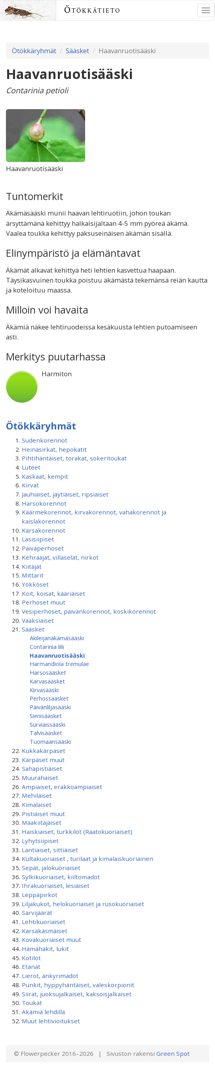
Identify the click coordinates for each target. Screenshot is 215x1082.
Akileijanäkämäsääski (57, 638)
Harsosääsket (48, 672)
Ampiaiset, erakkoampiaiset (62, 787)
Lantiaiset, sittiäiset (50, 850)
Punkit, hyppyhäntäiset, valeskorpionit (78, 985)
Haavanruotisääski (57, 655)
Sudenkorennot (44, 440)
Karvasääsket (47, 681)
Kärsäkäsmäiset (44, 931)
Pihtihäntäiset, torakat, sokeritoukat (74, 458)
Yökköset (35, 584)
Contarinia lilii (47, 647)
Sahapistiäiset (42, 768)
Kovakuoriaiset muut (51, 939)
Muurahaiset (40, 778)
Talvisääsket (46, 733)
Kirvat (30, 485)
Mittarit (33, 575)
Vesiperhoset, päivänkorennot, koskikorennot (89, 611)
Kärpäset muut (43, 760)
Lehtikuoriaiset (43, 922)
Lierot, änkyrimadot (50, 976)
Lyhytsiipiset (40, 841)
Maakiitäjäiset (41, 822)
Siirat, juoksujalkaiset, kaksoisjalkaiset (76, 994)
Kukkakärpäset (43, 751)
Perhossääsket (49, 698)
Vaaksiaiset (38, 620)
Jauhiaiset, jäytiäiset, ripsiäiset (65, 494)
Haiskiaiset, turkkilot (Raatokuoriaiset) (77, 832)
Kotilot (31, 958)
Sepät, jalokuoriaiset (51, 868)
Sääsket (77, 50)
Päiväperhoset (43, 548)
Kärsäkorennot (43, 530)
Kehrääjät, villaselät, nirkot (60, 557)
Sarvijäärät (37, 912)
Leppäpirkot (39, 895)
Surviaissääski (47, 724)
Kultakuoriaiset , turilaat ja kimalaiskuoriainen (87, 859)
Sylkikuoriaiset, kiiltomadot (61, 877)
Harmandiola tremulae (59, 664)
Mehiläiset (37, 795)
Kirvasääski (44, 690)
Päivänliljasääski (50, 707)
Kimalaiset (36, 805)
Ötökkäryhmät (34, 50)
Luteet (31, 467)
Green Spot (173, 1053)
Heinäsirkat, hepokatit (54, 449)
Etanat (31, 966)
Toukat (32, 1003)
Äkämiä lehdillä (43, 1012)
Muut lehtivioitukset (51, 1021)
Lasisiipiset (38, 539)
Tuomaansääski (50, 741)
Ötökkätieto (92, 10)
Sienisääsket (46, 716)
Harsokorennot (44, 503)
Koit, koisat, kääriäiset (53, 593)
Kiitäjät (32, 566)
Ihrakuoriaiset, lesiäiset (55, 885)
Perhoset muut (43, 602)
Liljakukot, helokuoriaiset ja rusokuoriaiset (83, 904)
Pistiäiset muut (43, 814)
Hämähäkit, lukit (45, 949)
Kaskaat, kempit (45, 476)
